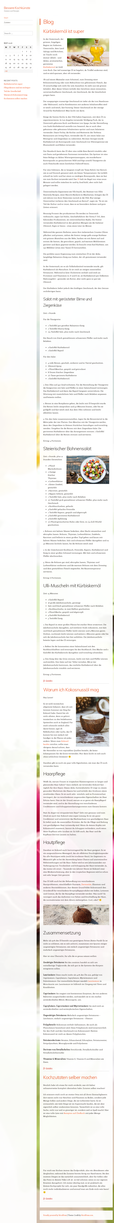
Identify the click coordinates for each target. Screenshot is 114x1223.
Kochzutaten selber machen (15, 98)
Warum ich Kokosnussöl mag (15, 95)
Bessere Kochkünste (17, 8)
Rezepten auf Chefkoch (74, 1113)
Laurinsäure (93, 981)
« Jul (6, 71)
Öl (78, 179)
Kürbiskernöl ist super (13, 84)
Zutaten (7, 22)
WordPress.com (87, 1215)
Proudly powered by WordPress (55, 1215)
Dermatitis (86, 884)
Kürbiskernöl (49, 67)
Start (6, 18)
